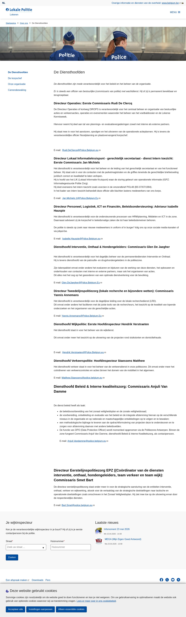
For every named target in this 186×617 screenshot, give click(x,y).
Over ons (24, 23)
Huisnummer (57, 541)
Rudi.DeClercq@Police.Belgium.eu (80, 150)
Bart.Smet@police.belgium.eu (77, 505)
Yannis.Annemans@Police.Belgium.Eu (82, 316)
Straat (9, 541)
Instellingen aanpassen (40, 609)
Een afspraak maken (16, 580)
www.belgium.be (170, 3)
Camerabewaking (17, 90)
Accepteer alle (15, 609)
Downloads (37, 580)
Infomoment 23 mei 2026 (117, 529)
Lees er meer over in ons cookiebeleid (96, 601)
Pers (47, 580)
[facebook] (161, 579)
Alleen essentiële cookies (71, 609)
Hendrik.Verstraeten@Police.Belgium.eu (83, 352)
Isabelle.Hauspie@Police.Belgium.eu (81, 238)
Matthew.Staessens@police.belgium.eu (82, 378)
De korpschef (15, 78)
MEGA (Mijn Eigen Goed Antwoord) (123, 539)
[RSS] (178, 579)
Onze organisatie (17, 84)
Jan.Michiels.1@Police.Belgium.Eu (80, 198)
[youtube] (173, 579)
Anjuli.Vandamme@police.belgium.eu (86, 441)
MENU (175, 12)
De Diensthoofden (18, 72)
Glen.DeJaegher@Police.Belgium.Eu (81, 282)
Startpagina (11, 23)
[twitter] (167, 579)
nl (3, 3)
